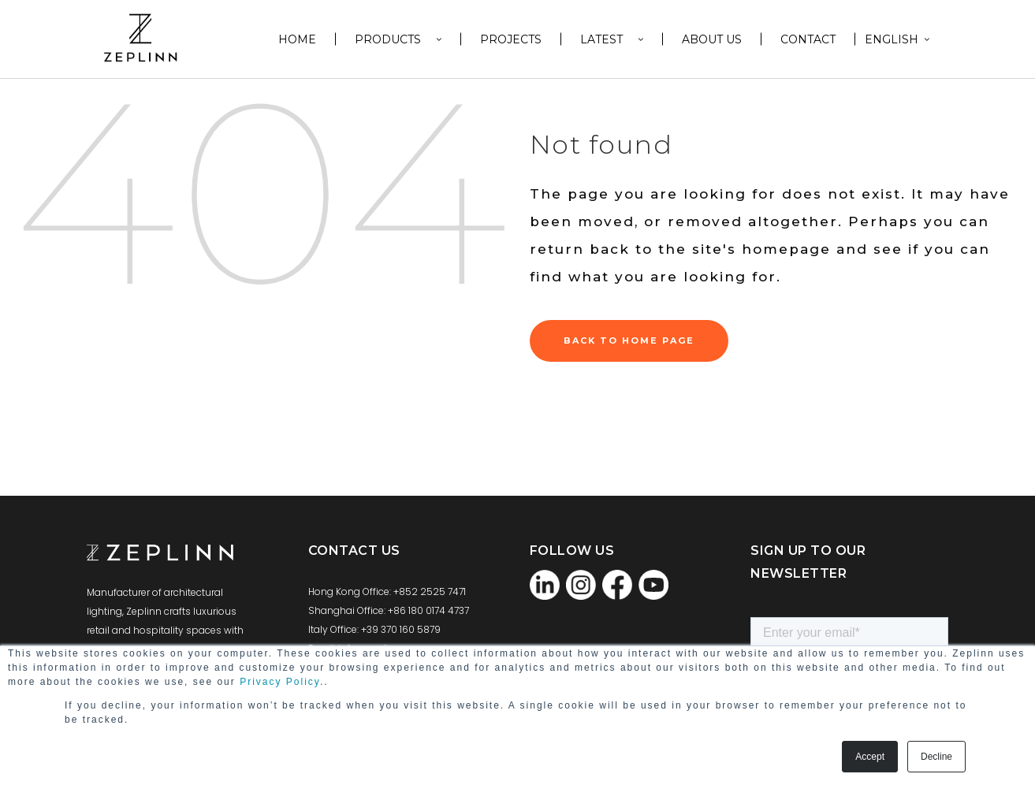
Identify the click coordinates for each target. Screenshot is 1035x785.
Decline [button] (936, 756)
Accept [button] (869, 756)
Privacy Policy (280, 681)
